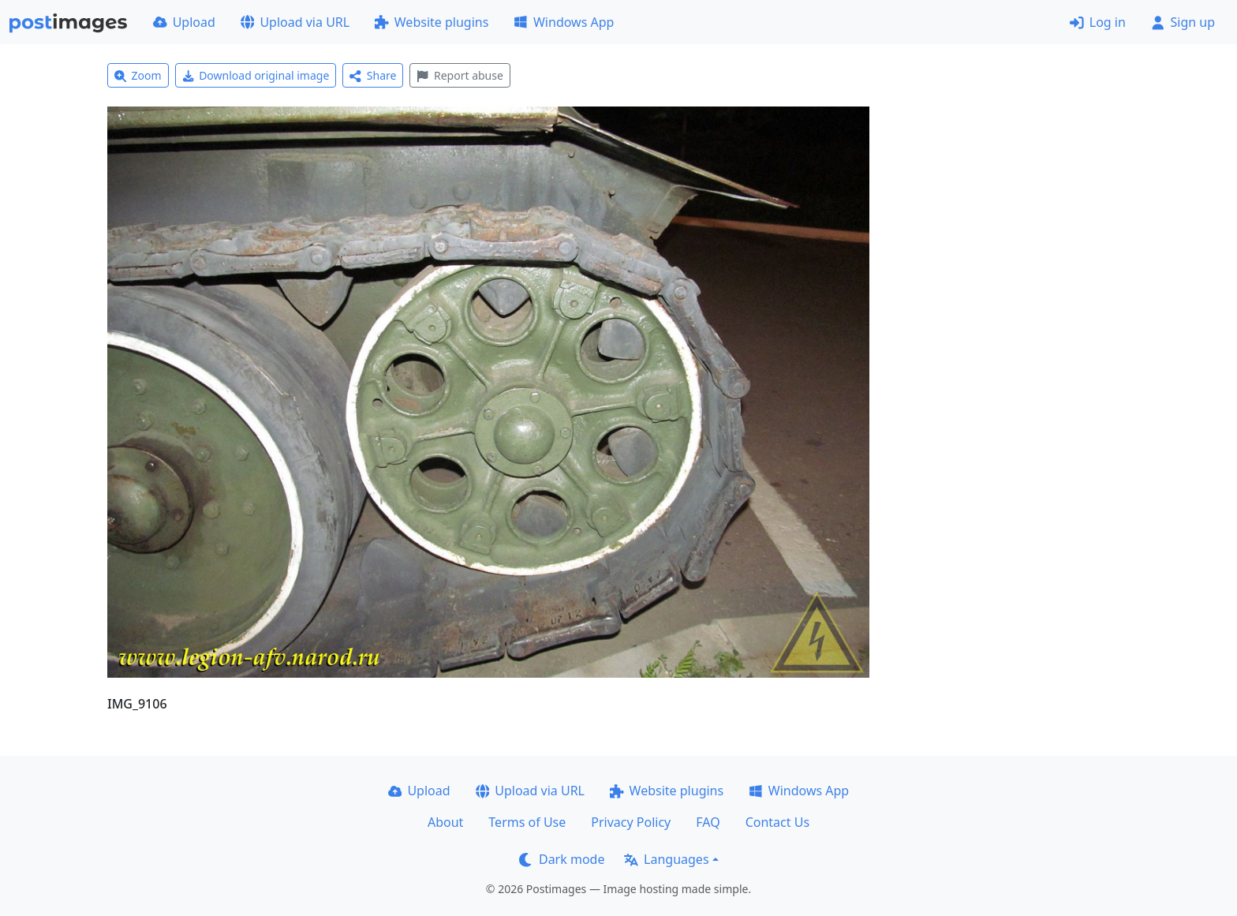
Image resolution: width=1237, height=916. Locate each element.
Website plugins (431, 22)
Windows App (564, 22)
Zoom (138, 75)
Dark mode (561, 859)
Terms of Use (527, 822)
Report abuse (460, 75)
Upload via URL (295, 22)
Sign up (1183, 22)
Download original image (256, 75)
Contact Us (777, 822)
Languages (666, 859)
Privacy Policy (631, 822)
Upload (184, 22)
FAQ (707, 822)
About (445, 822)
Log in (1098, 22)
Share (372, 75)
